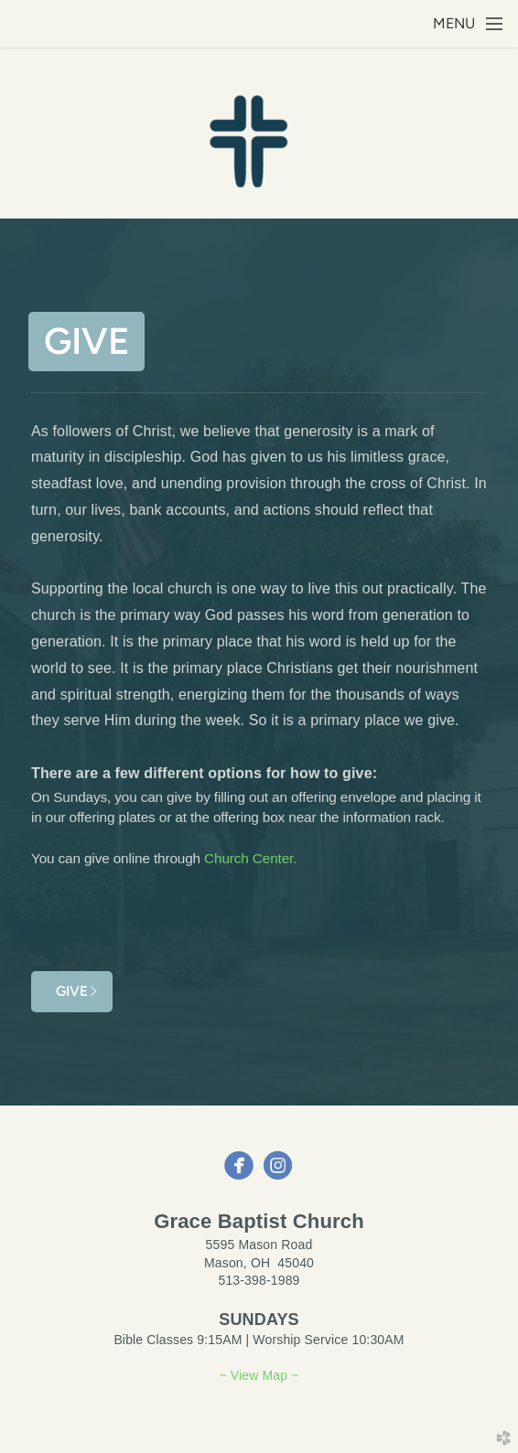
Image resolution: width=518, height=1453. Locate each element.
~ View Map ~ (258, 1375)
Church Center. (250, 858)
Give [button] (87, 341)
